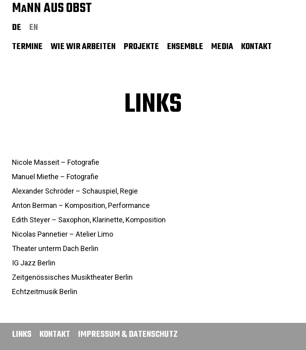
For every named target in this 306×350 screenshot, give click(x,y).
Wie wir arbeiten (83, 46)
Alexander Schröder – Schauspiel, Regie (75, 191)
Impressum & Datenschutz (128, 334)
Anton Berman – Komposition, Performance (81, 205)
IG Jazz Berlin (33, 263)
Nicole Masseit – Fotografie (55, 162)
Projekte (141, 46)
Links (21, 334)
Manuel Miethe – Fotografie (55, 176)
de (16, 27)
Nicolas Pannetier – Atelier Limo (62, 234)
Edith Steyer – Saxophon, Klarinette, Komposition (89, 220)
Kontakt (256, 46)
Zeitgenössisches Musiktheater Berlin (72, 277)
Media (222, 46)
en (33, 27)
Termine (27, 46)
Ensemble (185, 46)
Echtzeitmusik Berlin (44, 291)
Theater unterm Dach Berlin (55, 248)
